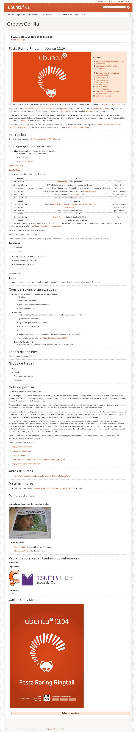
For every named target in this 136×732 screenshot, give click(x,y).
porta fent (65, 109)
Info (24, 15)
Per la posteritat (102, 87)
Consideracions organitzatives (107, 73)
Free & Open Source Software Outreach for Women (74, 204)
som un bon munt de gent (79, 127)
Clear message (18, 40)
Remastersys (90, 191)
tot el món (64, 111)
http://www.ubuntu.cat (21, 451)
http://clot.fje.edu (26, 161)
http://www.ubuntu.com (22, 447)
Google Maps (14, 170)
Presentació (62, 182)
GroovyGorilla (23, 24)
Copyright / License (53, 729)
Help (83, 15)
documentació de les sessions (47, 226)
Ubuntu (117, 104)
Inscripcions (100, 64)
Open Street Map (16, 166)
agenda (24, 120)
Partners (127, 1)
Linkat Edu (74, 195)
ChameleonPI (69, 207)
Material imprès (102, 84)
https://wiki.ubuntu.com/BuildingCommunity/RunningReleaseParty (42, 476)
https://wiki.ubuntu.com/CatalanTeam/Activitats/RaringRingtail (38, 460)
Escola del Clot (20, 547)
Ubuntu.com (102, 1)
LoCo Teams (90, 111)
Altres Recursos (102, 82)
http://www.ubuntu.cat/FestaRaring (45, 139)
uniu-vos (21, 127)
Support (120, 1)
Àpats (101, 71)
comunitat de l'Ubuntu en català (38, 109)
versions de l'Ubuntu (101, 109)
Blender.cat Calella (22, 551)
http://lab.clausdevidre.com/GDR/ (53, 338)
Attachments (33, 15)
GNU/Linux (108, 104)
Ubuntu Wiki (67, 15)
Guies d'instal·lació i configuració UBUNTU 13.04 (54, 488)
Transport (102, 68)
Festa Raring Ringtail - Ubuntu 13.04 (110, 61)
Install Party (58, 217)
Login (76, 15)
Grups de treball (102, 78)
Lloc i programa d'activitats (106, 66)
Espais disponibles (103, 75)
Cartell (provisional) (103, 96)
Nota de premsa (102, 80)
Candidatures (104, 89)
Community (112, 1)
